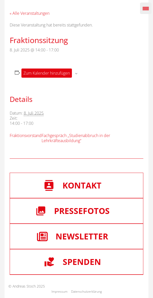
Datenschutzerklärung (86, 291)
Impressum (60, 291)
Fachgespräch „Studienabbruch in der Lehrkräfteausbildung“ (76, 138)
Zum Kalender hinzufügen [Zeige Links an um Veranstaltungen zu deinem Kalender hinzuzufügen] (46, 73)
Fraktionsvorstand (26, 135)
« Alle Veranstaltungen (29, 13)
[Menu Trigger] (145, 8)
